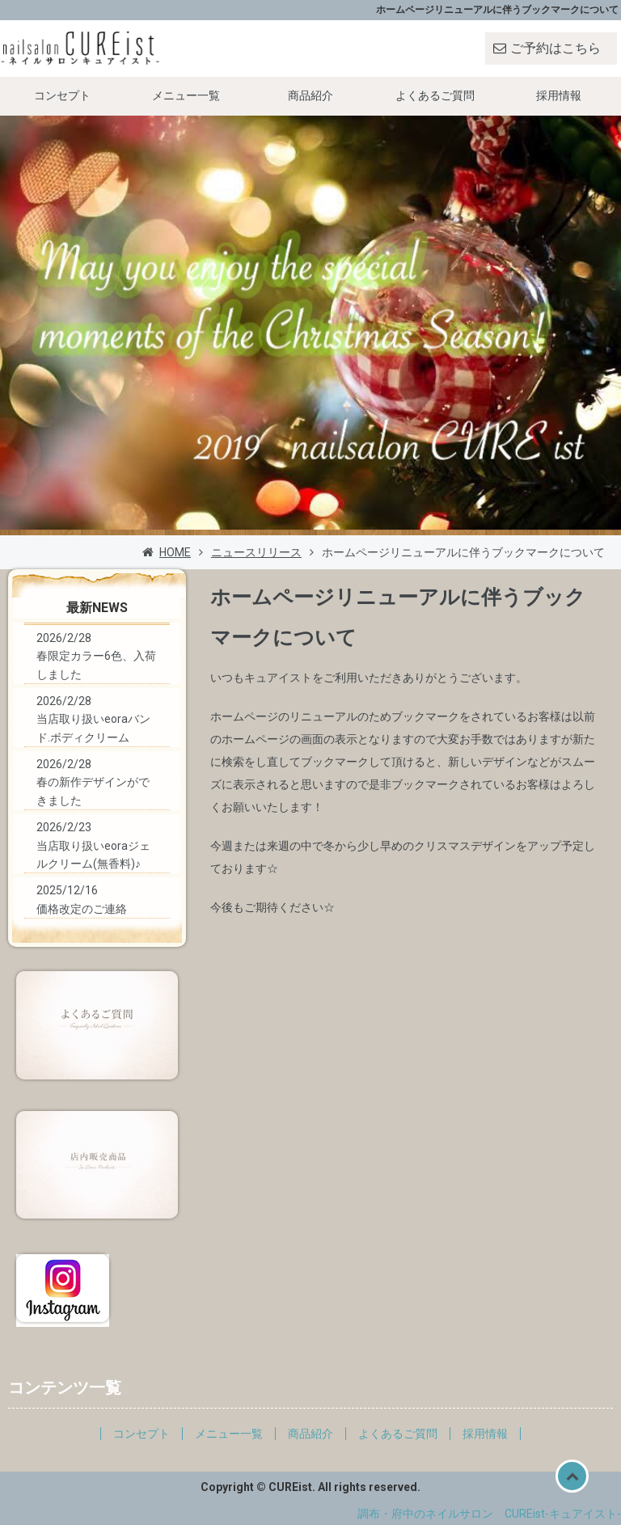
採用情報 (558, 95)
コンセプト (62, 95)
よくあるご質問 (435, 95)
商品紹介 (310, 95)
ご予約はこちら (555, 48)
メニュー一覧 (186, 95)
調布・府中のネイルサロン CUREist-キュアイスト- (489, 1513)
